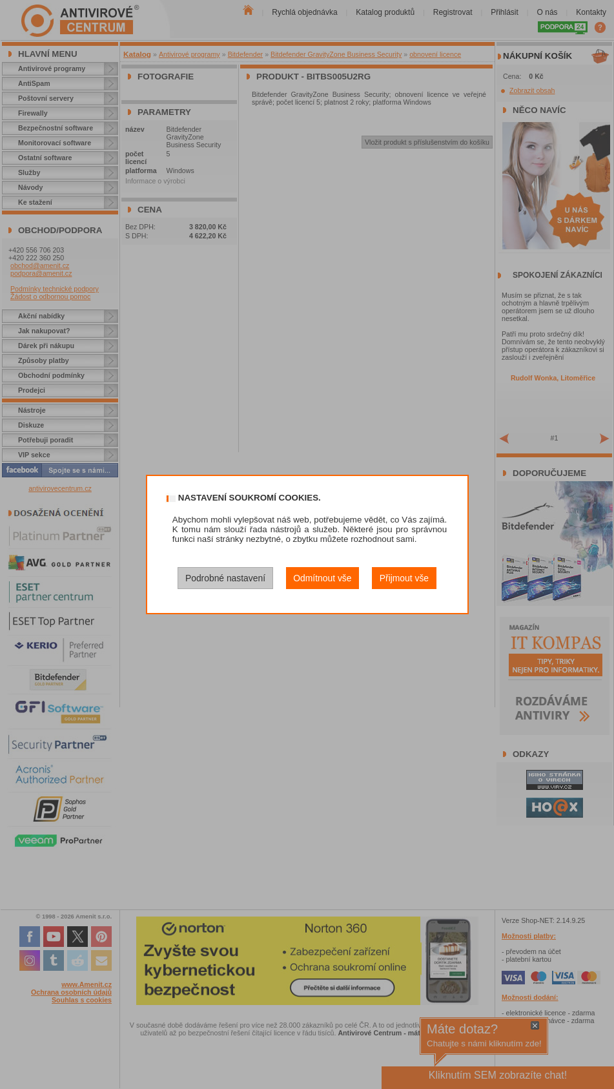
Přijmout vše (404, 578)
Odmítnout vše (322, 578)
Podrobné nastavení (225, 578)
